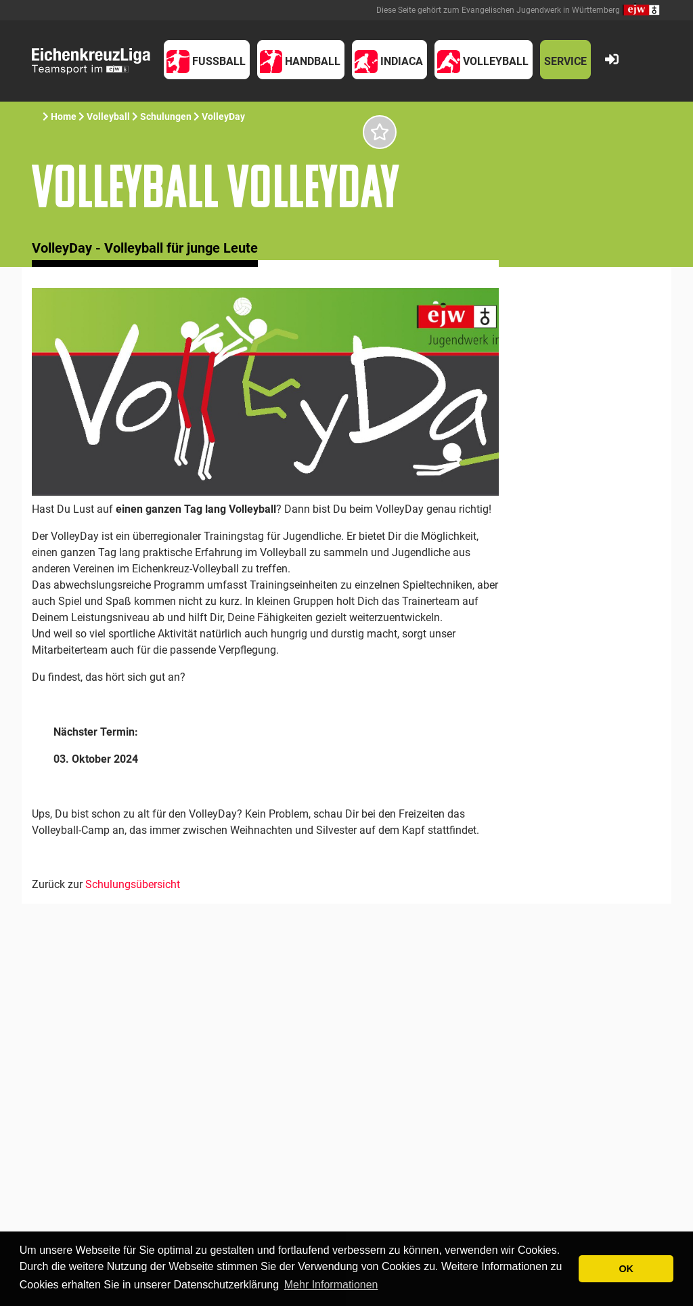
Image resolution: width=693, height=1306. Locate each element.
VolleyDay (223, 116)
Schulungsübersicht (132, 884)
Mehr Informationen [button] (331, 1284)
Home (63, 116)
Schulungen (166, 116)
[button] (207, 59)
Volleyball (108, 116)
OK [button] (626, 1268)
